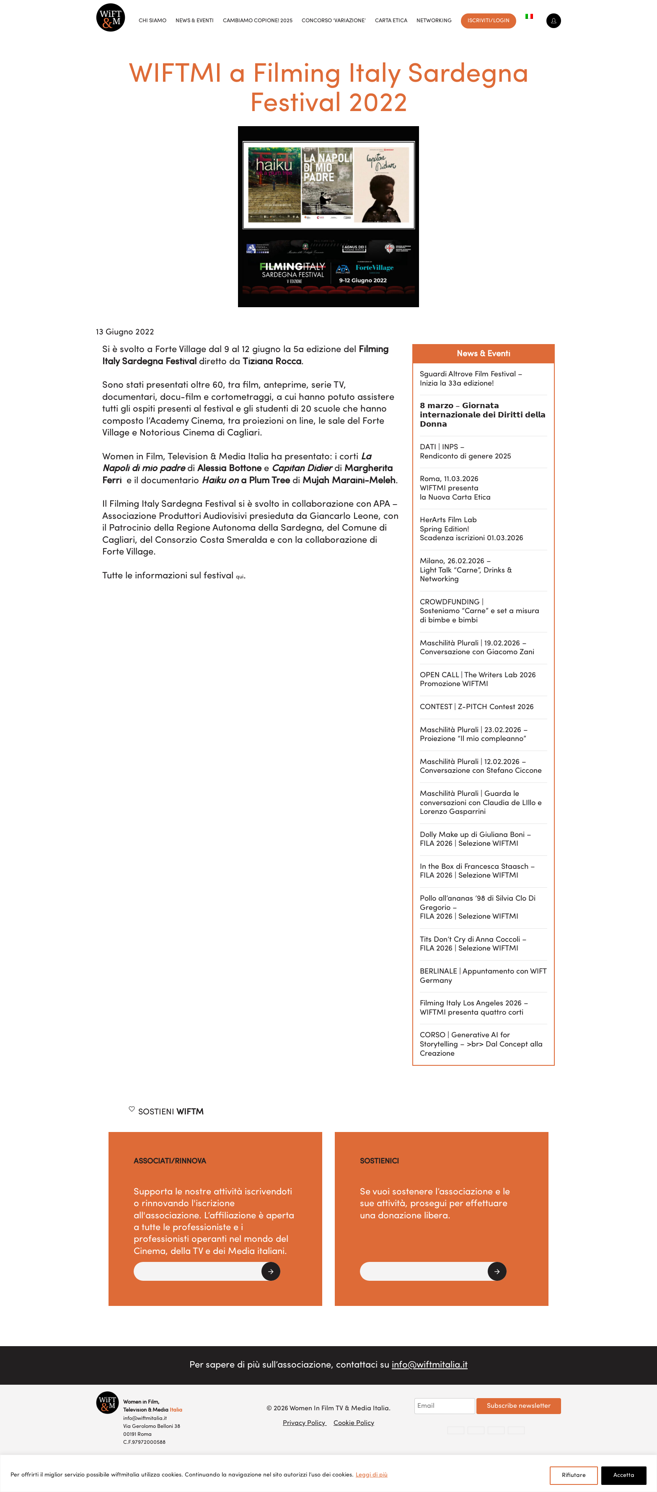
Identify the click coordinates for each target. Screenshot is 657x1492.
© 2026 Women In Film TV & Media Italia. (328, 1408)
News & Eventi (195, 20)
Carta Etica (391, 20)
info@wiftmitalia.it (430, 1365)
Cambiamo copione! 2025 (257, 20)
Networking (434, 20)
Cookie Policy (354, 1423)
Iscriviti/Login (489, 20)
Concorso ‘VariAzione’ (334, 20)
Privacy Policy (305, 1423)
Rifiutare (574, 1475)
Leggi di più (372, 1475)
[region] (328, 1473)
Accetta (623, 1475)
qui (239, 577)
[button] (207, 1271)
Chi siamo (152, 20)
